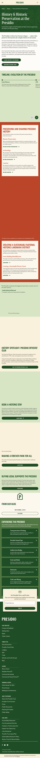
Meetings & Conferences (9, 690)
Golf (3, 652)
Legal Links (4, 718)
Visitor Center (6, 636)
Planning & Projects (7, 709)
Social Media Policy (11, 751)
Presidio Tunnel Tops (8, 647)
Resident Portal (7, 671)
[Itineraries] (20, 572)
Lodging (4, 650)
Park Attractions (6, 644)
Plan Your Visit (5, 625)
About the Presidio (6, 696)
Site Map (17, 751)
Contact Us (21, 751)
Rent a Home (5, 669)
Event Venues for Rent (8, 685)
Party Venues (5, 688)
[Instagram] (7, 745)
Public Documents (7, 707)
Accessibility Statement (8, 720)
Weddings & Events (6, 682)
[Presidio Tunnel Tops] (20, 542)
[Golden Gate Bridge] (20, 552)
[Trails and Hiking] (20, 581)
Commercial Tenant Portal (10, 677)
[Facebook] (2, 745)
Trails (3, 655)
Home (3, 8)
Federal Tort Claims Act (8, 728)
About (8, 8)
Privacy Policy (5, 751)
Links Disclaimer (6, 731)
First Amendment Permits (9, 723)
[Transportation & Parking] (20, 532)
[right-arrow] (36, 117)
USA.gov (18, 756)
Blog (3, 660)
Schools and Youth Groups (9, 658)
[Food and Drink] (20, 562)
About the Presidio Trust (9, 699)
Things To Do (5, 642)
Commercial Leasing (8, 674)
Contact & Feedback (7, 628)
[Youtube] (5, 745)
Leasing (4, 666)
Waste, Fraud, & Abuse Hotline (10, 739)
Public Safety (5, 712)
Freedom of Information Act (10, 726)
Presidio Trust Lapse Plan (9, 734)
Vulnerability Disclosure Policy (10, 736)
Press (3, 704)
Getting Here (5, 631)
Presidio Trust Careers (8, 701)
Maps (3, 633)
